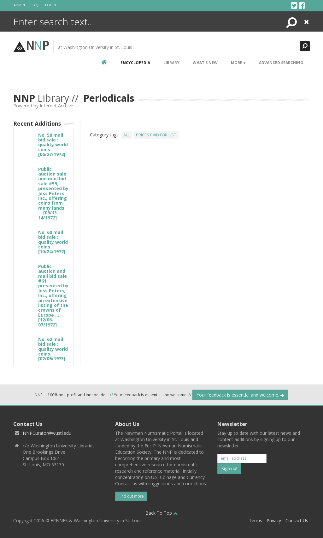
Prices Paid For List (156, 135)
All (126, 135)
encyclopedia (135, 62)
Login (50, 5)
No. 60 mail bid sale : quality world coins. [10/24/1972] (53, 242)
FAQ (35, 5)
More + (238, 62)
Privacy (274, 520)
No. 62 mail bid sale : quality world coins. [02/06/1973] (53, 349)
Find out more (131, 496)
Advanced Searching (281, 62)
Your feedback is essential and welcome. (240, 395)
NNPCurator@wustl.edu (47, 433)
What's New (205, 62)
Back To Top (161, 513)
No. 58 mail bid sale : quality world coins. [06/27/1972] (53, 145)
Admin (19, 5)
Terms (255, 520)
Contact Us (296, 520)
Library (171, 62)
